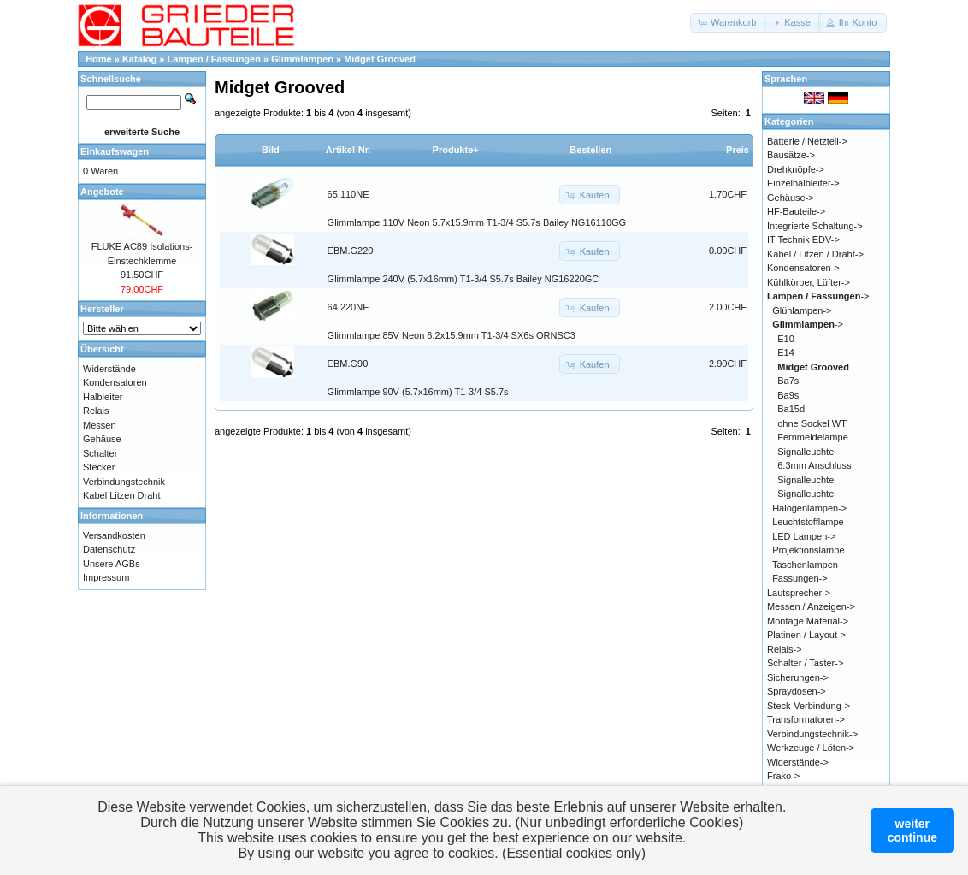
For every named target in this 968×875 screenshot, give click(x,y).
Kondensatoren (115, 382)
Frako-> (783, 776)
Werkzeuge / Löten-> (810, 747)
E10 (785, 339)
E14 (785, 352)
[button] (728, 23)
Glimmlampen (302, 59)
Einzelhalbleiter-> (803, 183)
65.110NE (348, 194)
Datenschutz (109, 549)
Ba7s (788, 380)
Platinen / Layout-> (806, 635)
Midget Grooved (380, 59)
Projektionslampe (808, 550)
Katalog (139, 59)
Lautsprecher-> (798, 593)
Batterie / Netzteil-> (807, 141)
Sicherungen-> (798, 677)
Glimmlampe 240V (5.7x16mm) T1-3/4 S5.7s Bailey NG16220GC (463, 279)
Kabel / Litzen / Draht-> (815, 254)
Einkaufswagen (114, 151)
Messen (99, 425)
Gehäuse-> (790, 197)
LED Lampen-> (803, 536)
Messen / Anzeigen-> (811, 606)
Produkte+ (456, 150)
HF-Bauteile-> (796, 211)
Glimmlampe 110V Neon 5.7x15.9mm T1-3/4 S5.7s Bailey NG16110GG (477, 222)
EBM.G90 (348, 363)
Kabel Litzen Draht (122, 495)
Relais (96, 410)
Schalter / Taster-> (805, 663)
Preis (737, 150)
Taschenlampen (805, 564)
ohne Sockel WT (812, 423)
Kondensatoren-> (803, 268)
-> (818, 296)
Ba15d (791, 409)
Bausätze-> (791, 155)
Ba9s (788, 395)
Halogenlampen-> (809, 508)
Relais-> (784, 649)
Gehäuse (102, 439)
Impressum (106, 577)
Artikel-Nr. (348, 150)
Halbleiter (102, 397)
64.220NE (348, 307)
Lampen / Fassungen (214, 59)
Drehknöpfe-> (795, 169)
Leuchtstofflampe (808, 522)
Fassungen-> (800, 578)
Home (99, 59)
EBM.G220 (351, 250)
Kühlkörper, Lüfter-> (808, 282)
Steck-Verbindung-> (808, 706)
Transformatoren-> (806, 719)
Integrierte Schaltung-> (815, 226)
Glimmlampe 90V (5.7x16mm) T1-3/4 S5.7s (418, 392)
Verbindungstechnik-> (812, 734)
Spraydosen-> (796, 691)
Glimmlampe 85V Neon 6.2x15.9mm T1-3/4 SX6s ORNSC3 (451, 335)
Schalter (100, 453)
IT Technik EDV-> (803, 239)
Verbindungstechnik (124, 481)
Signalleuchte (805, 451)
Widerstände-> (798, 762)
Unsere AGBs (111, 564)
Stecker (99, 467)
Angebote (102, 191)
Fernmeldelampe (812, 437)
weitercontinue (912, 830)
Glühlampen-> (801, 310)
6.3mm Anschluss (814, 465)
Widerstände (109, 369)
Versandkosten (114, 535)
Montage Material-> (807, 621)
